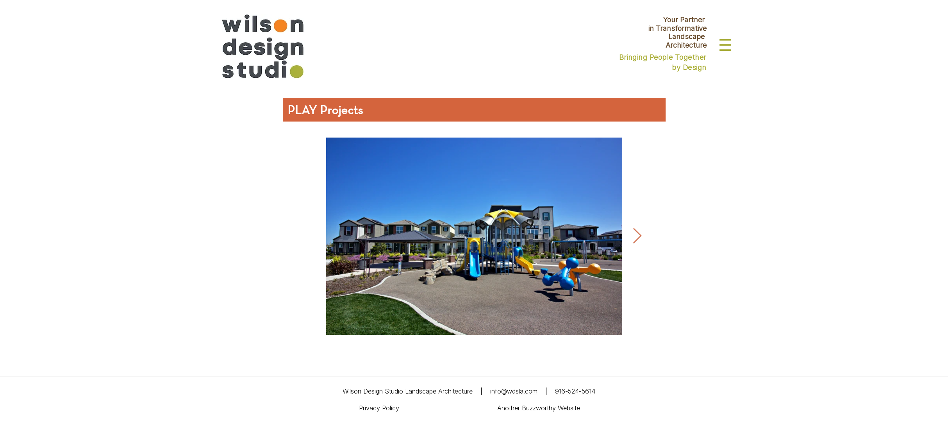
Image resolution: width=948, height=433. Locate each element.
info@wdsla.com (513, 391)
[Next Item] (637, 236)
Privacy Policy (379, 408)
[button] (725, 45)
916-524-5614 (575, 391)
